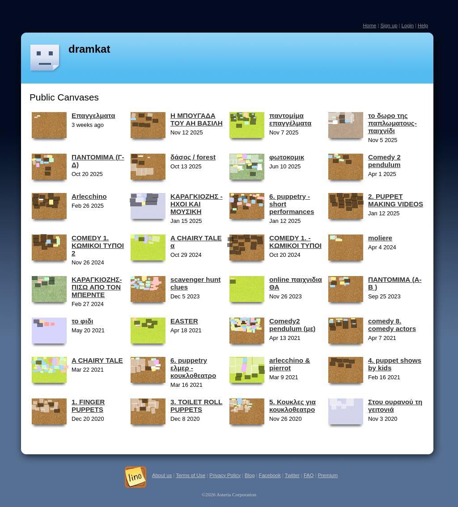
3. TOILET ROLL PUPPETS (196, 405)
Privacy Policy (225, 475)
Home (369, 25)
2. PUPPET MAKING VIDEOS (395, 200)
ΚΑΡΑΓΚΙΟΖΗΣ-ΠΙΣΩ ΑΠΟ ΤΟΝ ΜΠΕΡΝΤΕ (97, 287)
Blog (249, 475)
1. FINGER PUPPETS (88, 405)
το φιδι (82, 321)
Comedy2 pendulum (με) (292, 324)
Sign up (388, 25)
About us (162, 475)
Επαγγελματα (93, 115)
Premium (328, 475)
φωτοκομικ (286, 157)
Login (407, 25)
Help (423, 25)
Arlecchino (89, 196)
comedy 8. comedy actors (392, 324)
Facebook (270, 475)
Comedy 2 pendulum (384, 160)
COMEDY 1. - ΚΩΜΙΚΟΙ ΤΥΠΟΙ (295, 241)
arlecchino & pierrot (289, 364)
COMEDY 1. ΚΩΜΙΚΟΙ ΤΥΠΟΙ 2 (98, 245)
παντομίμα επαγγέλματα (290, 119)
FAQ (309, 475)
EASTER (184, 321)
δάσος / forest (193, 157)
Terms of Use (190, 475)
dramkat (89, 49)
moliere (380, 238)
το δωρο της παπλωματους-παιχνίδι (392, 123)
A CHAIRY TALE (97, 360)
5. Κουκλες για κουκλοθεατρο (292, 405)
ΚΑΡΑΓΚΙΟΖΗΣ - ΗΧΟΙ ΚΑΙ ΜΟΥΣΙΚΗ (196, 204)
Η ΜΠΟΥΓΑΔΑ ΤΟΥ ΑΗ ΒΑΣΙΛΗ (196, 119)
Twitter (292, 475)
